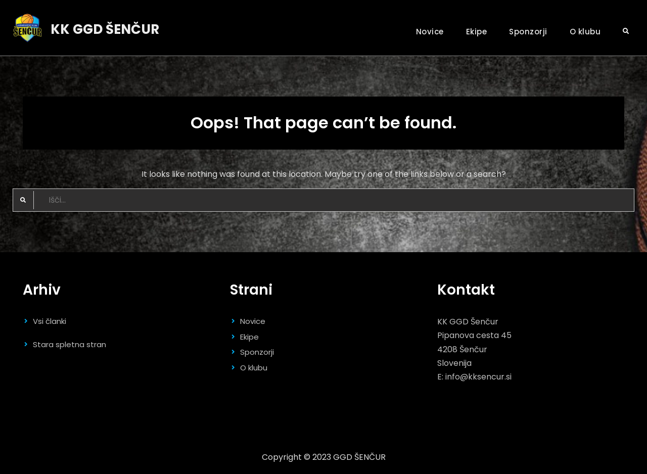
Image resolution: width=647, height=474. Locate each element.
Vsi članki (49, 321)
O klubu (585, 31)
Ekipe (476, 31)
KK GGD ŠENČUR (105, 29)
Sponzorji (528, 31)
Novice (430, 31)
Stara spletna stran (69, 344)
